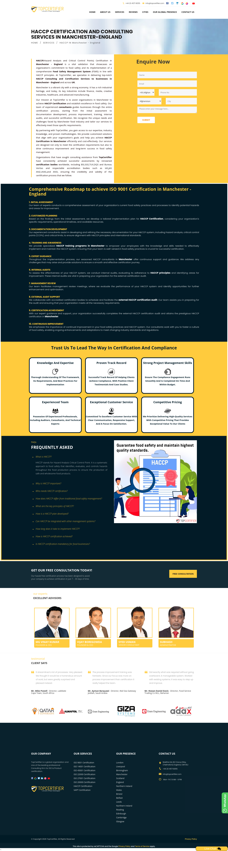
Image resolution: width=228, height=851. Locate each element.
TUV (91, 164)
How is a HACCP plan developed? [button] (50, 514)
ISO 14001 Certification (84, 766)
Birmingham (122, 770)
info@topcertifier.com (153, 3)
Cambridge (121, 817)
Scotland (120, 778)
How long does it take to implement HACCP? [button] (56, 529)
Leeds (119, 801)
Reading (120, 809)
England (120, 782)
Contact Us (187, 12)
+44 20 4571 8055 (132, 3)
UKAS (43, 171)
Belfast (119, 797)
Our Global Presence (165, 12)
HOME (34, 42)
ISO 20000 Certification (84, 782)
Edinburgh (121, 813)
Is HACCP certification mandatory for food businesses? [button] (61, 544)
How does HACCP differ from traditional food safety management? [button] (67, 499)
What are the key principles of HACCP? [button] (53, 506)
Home (92, 12)
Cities (145, 12)
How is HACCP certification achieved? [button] (52, 536)
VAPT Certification (82, 790)
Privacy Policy (191, 839)
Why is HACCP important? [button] (46, 484)
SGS (87, 164)
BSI (82, 164)
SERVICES (49, 42)
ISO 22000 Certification (84, 774)
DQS (96, 164)
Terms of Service (142, 846)
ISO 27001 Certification (84, 778)
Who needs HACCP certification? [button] (50, 491)
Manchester (121, 774)
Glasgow (120, 821)
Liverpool (120, 766)
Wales (119, 790)
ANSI (55, 171)
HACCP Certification (83, 786)
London (119, 762)
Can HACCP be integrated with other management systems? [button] (63, 521)
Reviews (133, 12)
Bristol (119, 794)
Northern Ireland (124, 786)
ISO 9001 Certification (84, 762)
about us (105, 12)
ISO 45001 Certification (84, 770)
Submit (146, 119)
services (119, 12)
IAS (106, 168)
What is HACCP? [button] (41, 457)
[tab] (71, 457)
